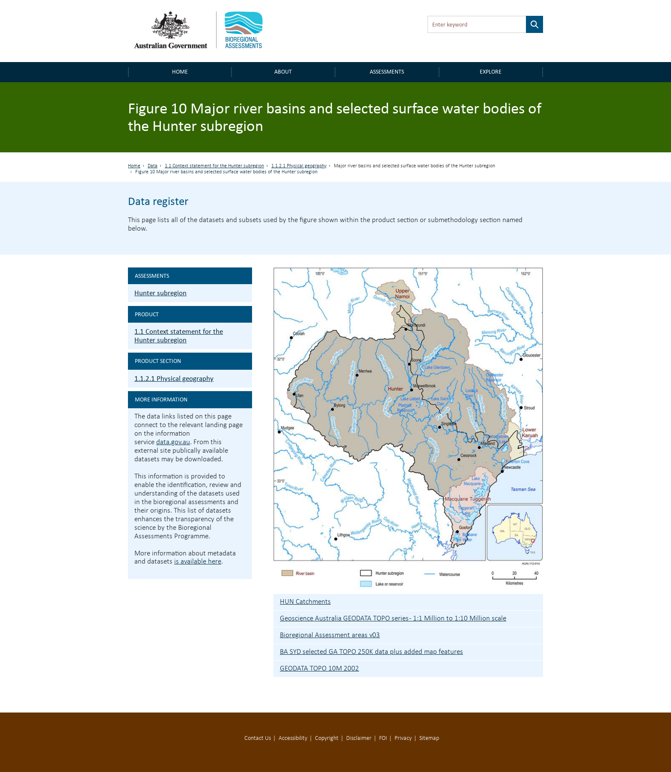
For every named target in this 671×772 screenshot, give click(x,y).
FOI (383, 738)
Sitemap (429, 738)
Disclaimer (358, 738)
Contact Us (257, 738)
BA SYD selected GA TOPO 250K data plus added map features (371, 652)
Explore (491, 71)
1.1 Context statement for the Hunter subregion (214, 166)
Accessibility (293, 738)
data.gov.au (173, 442)
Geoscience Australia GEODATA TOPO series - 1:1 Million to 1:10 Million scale (393, 618)
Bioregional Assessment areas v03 (330, 635)
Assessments (387, 71)
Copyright (326, 738)
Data (152, 166)
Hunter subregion (160, 292)
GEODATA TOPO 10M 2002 (319, 668)
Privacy (403, 738)
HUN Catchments (305, 602)
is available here (197, 561)
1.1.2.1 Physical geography (299, 166)
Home (180, 71)
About (283, 71)
